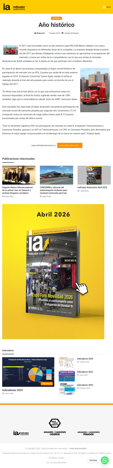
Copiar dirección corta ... (69, 145)
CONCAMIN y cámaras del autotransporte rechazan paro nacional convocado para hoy (53, 190)
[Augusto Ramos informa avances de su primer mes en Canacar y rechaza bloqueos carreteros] (18, 175)
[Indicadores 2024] (67, 362)
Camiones (56, 18)
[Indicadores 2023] (67, 375)
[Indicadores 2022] (67, 389)
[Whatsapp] (105, 460)
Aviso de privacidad (78, 448)
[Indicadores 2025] (28, 372)
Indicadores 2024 (85, 359)
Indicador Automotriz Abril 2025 (92, 187)
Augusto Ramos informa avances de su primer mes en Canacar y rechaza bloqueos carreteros (17, 190)
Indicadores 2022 (85, 385)
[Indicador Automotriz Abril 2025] (94, 175)
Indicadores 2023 (85, 372)
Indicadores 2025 (12, 390)
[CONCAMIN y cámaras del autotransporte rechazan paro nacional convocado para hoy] (56, 175)
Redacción (40, 33)
